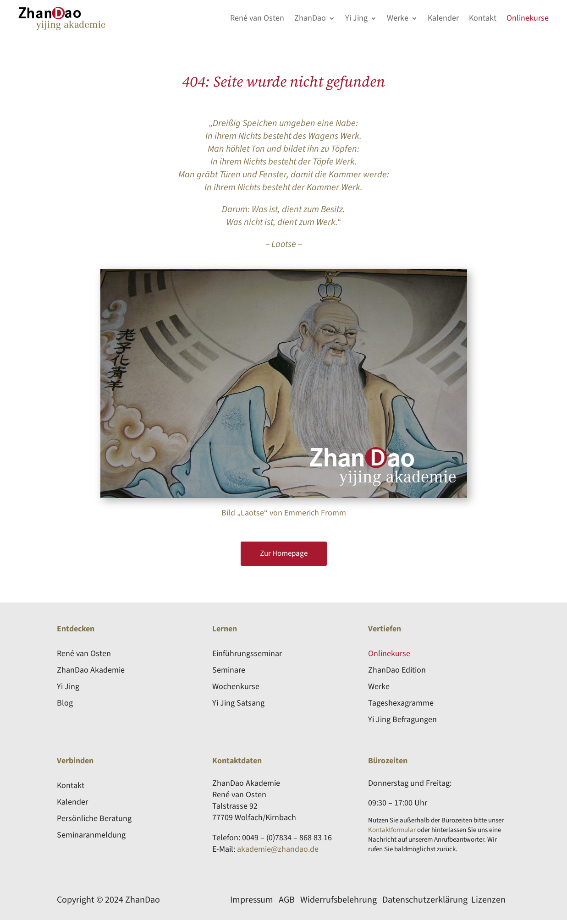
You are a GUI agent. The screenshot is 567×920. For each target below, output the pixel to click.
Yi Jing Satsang (238, 703)
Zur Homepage (284, 553)
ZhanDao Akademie (91, 670)
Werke (397, 18)
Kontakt (482, 18)
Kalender (443, 18)
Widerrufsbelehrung (338, 899)
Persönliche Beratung (94, 818)
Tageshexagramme (401, 703)
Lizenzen (488, 899)
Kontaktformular (392, 830)
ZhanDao (310, 18)
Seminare (228, 670)
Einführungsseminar (247, 653)
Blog (65, 703)
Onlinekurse (527, 18)
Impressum (251, 899)
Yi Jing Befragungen (402, 719)
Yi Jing (356, 18)
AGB (287, 899)
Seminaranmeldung (91, 835)
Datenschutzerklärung (425, 899)
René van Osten (257, 18)
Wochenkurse (235, 686)
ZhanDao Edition (397, 670)
